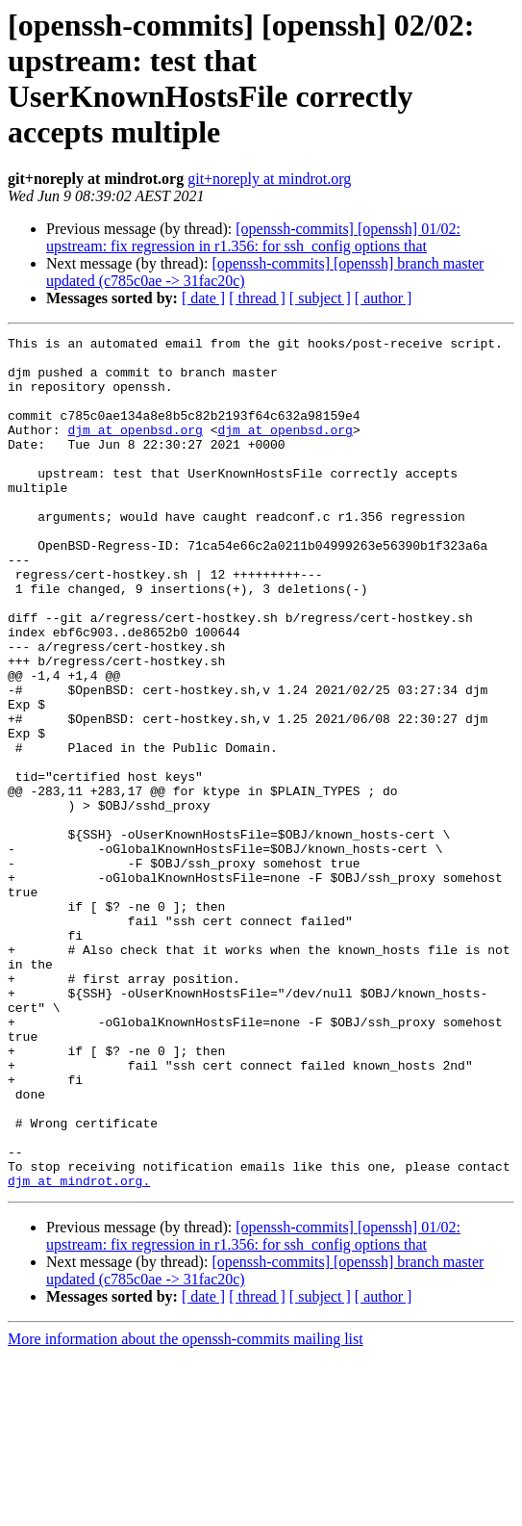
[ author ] (383, 298)
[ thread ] (257, 298)
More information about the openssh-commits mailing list (185, 1509)
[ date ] (203, 298)
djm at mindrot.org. (79, 1350)
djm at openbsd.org (134, 449)
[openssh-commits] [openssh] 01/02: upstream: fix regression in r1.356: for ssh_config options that (253, 237)
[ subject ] (320, 298)
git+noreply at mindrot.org (269, 178)
